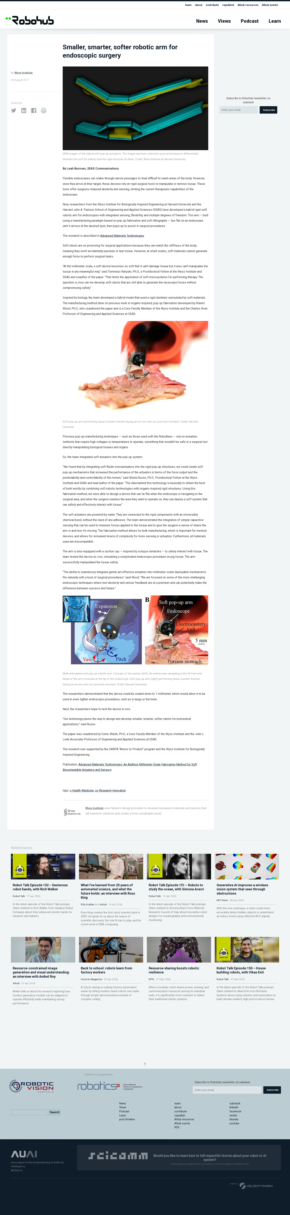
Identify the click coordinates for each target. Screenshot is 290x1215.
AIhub (103, 922)
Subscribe (269, 110)
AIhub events (269, 5)
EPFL (151, 1014)
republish (227, 5)
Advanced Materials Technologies (122, 235)
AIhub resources (247, 5)
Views (224, 21)
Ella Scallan (87, 922)
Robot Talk (19, 913)
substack (235, 1103)
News (202, 21)
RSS (176, 1127)
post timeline (127, 1119)
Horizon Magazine (91, 1014)
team (186, 5)
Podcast (250, 21)
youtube (234, 1123)
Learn (275, 21)
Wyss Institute (24, 72)
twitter (233, 1115)
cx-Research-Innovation (110, 790)
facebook (235, 1111)
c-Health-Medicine (82, 790)
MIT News (222, 917)
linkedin (234, 1107)
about (196, 5)
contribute (210, 5)
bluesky (234, 1119)
